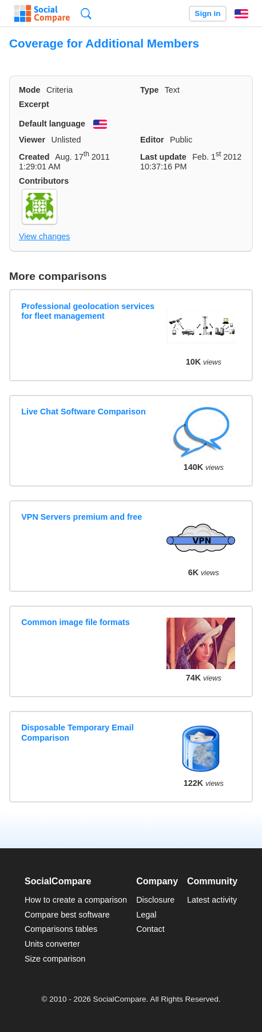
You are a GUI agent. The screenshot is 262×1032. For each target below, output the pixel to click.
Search (86, 13)
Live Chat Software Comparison (83, 411)
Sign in (207, 13)
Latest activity (212, 899)
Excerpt (34, 104)
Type (149, 89)
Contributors (44, 180)
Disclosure (155, 899)
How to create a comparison (76, 899)
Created (34, 156)
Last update (163, 156)
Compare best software (67, 914)
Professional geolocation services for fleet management (87, 311)
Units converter (52, 943)
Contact (150, 929)
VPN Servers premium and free (81, 516)
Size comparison (55, 958)
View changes (44, 236)
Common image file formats (75, 622)
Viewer (32, 139)
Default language (52, 123)
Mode (30, 89)
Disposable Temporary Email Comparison (77, 732)
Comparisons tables (61, 929)
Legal (146, 914)
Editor (152, 139)
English (241, 13)
